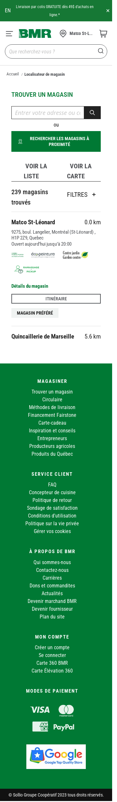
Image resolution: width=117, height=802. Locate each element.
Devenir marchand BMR (52, 601)
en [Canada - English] (8, 10)
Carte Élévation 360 (52, 671)
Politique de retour (52, 500)
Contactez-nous (52, 570)
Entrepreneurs (52, 438)
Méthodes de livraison (52, 407)
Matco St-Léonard (33, 222)
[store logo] (35, 33)
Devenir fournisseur (52, 609)
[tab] (33, 171)
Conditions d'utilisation (52, 516)
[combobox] (56, 51)
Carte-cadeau (52, 423)
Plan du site (52, 617)
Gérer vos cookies (52, 531)
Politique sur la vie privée (52, 523)
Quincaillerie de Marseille (42, 336)
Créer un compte (52, 647)
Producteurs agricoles (52, 446)
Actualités (52, 593)
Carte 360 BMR (52, 663)
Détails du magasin (29, 286)
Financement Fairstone (52, 415)
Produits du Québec (52, 454)
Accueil (12, 74)
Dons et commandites (52, 586)
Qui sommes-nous (52, 562)
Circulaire (52, 399)
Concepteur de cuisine (52, 492)
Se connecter (52, 655)
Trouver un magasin (52, 392)
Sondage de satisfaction (52, 508)
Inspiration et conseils (52, 431)
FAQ (52, 485)
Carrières (52, 578)
